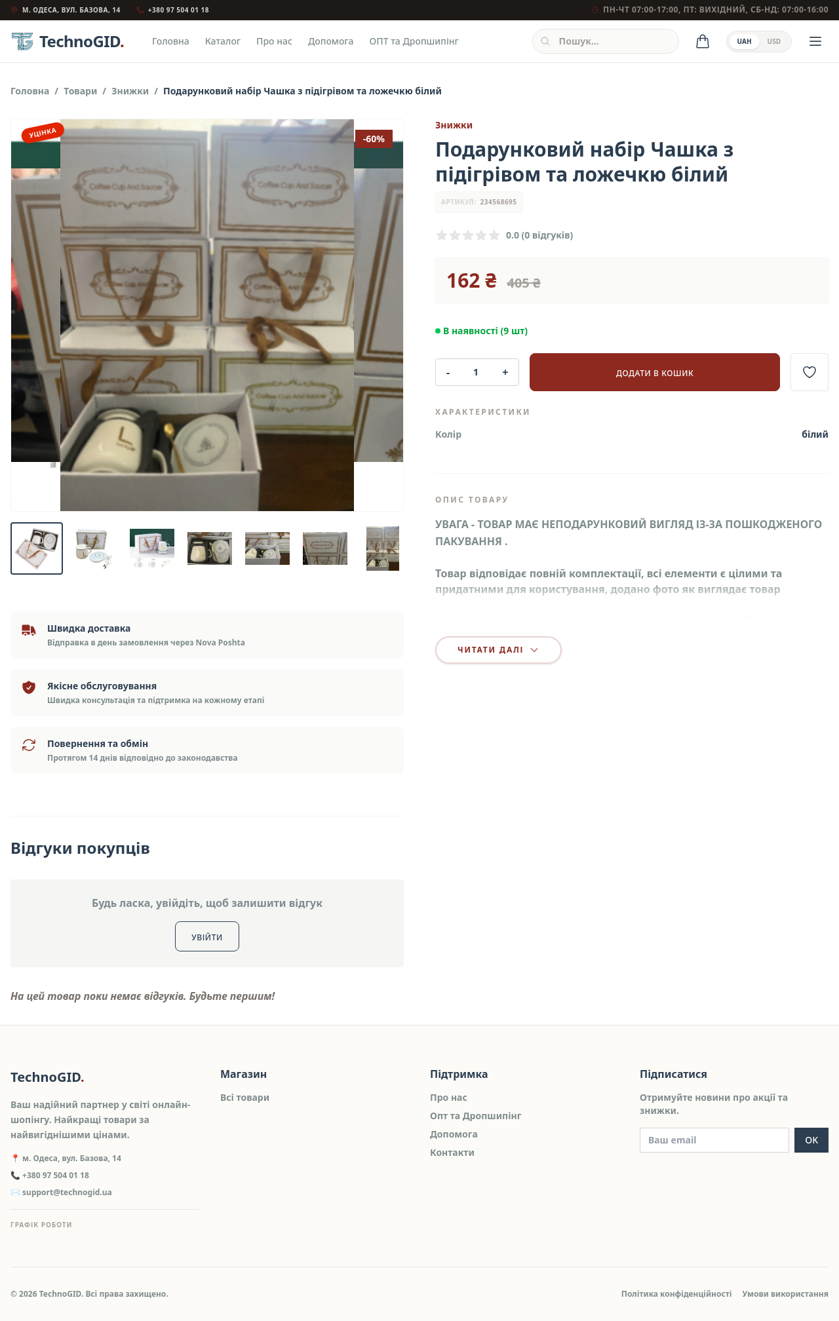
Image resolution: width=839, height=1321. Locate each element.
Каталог (223, 41)
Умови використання (785, 1293)
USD (774, 41)
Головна (170, 41)
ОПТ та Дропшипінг (414, 41)
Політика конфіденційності (676, 1293)
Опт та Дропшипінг (475, 1115)
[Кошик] (703, 41)
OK (811, 1140)
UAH (744, 41)
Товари (80, 91)
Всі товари (244, 1097)
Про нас (274, 41)
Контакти (452, 1152)
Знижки (130, 91)
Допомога (331, 41)
